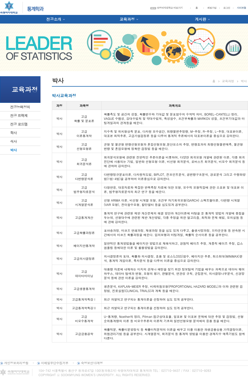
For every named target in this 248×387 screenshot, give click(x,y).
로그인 (226, 8)
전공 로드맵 (19, 124)
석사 (13, 141)
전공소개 (53, 19)
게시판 (200, 19)
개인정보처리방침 (16, 363)
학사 (13, 132)
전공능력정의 (20, 106)
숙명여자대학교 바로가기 (166, 8)
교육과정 (127, 19)
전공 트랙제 (19, 115)
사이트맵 (241, 8)
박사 (13, 149)
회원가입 (211, 8)
